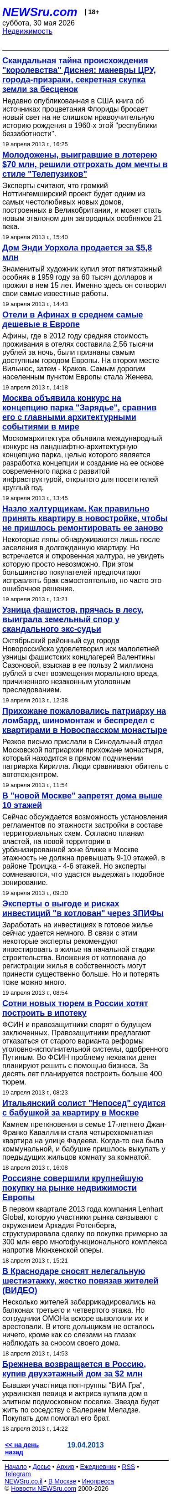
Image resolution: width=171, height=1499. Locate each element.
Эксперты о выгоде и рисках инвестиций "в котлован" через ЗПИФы (83, 908)
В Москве (62, 1481)
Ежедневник (98, 1466)
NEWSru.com (40, 12)
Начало (16, 1466)
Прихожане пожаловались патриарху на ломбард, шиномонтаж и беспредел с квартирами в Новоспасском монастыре (84, 720)
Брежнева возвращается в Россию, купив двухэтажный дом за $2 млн (74, 1369)
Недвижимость (27, 31)
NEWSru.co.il (23, 1481)
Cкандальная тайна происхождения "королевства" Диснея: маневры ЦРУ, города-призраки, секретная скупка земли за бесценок (79, 75)
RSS (128, 1466)
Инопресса (98, 1481)
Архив (65, 1466)
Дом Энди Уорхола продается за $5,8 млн (77, 252)
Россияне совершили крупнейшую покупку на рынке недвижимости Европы (72, 1188)
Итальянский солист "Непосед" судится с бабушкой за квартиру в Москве (84, 1108)
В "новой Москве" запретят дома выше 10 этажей (82, 800)
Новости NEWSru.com (43, 1488)
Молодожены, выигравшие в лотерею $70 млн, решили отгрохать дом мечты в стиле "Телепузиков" (85, 164)
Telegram (18, 1474)
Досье (41, 1466)
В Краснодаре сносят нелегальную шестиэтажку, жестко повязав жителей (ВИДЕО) (80, 1281)
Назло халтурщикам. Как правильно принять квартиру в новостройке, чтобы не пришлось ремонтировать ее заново (84, 518)
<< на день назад (22, 1448)
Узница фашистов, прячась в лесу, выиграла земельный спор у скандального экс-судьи (72, 619)
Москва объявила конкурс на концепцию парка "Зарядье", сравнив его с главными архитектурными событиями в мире (79, 412)
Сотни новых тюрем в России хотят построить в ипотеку (75, 1008)
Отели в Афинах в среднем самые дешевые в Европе (72, 319)
